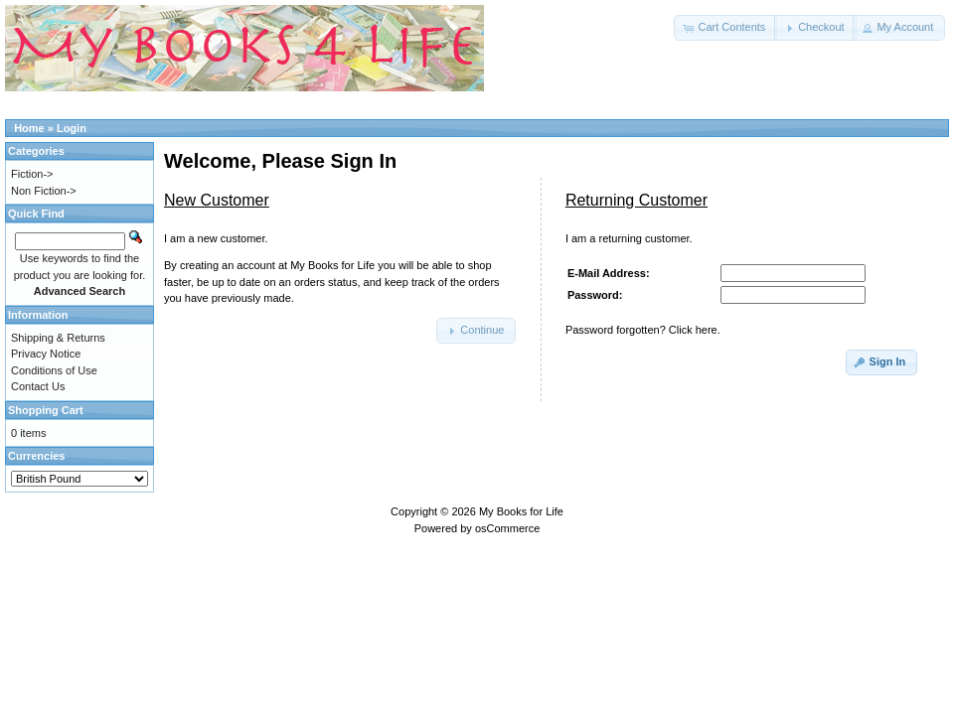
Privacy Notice (45, 353)
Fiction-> (32, 174)
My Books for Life (521, 511)
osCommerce (507, 528)
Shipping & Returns (58, 338)
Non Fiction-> (44, 191)
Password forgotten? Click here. (642, 330)
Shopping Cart (45, 410)
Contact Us (38, 386)
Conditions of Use (54, 370)
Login (71, 128)
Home (29, 128)
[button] (725, 28)
